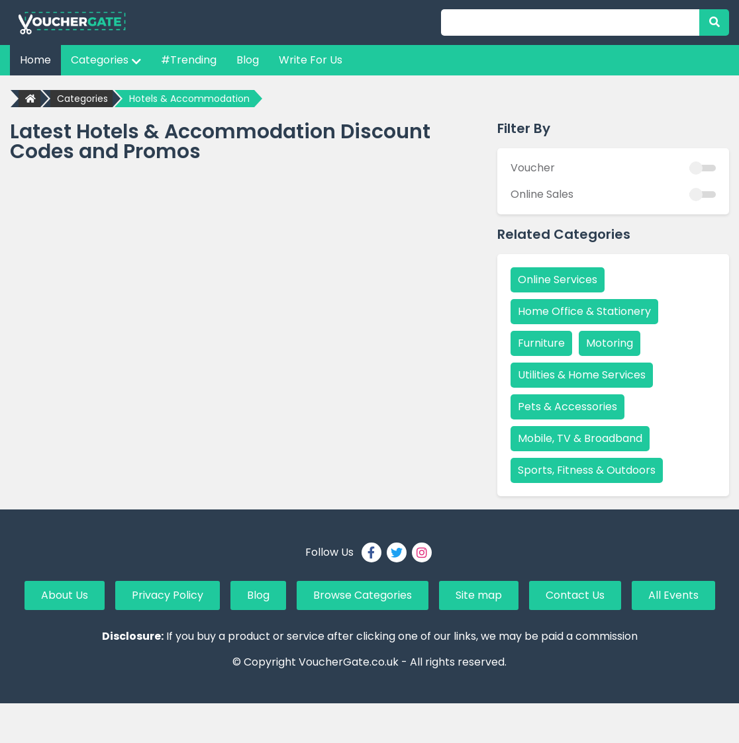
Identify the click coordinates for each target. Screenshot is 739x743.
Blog (247, 59)
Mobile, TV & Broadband (580, 438)
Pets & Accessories (567, 406)
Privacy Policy (167, 595)
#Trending (189, 59)
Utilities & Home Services (582, 374)
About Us (64, 595)
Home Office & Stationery (584, 311)
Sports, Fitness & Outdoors (587, 470)
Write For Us (310, 59)
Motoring (609, 343)
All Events (673, 595)
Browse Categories (362, 595)
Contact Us (575, 595)
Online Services (557, 279)
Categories (106, 59)
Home (35, 59)
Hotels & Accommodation (189, 98)
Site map (479, 595)
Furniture (541, 343)
